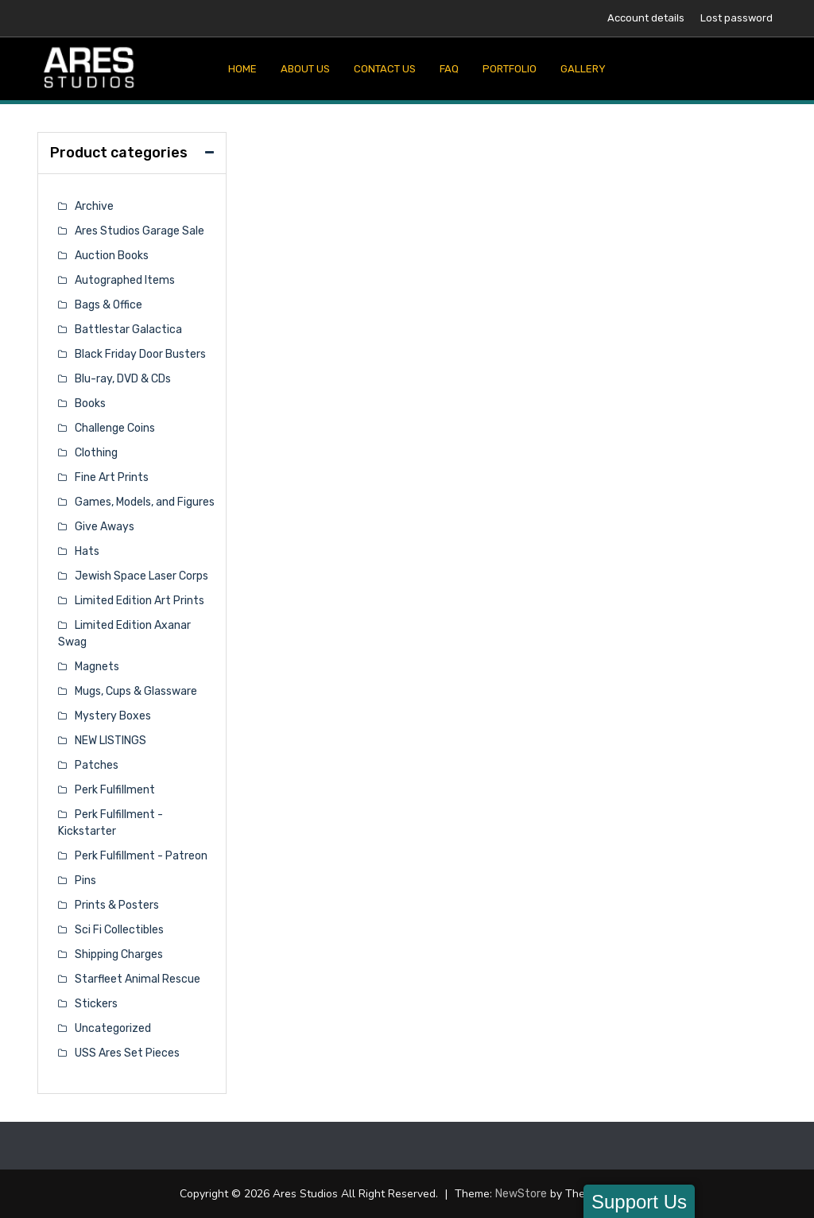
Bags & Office (108, 305)
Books (90, 403)
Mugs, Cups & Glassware (136, 691)
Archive (94, 206)
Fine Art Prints (112, 477)
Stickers (96, 1003)
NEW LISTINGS (110, 740)
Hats (87, 551)
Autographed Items (125, 280)
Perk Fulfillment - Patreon (141, 856)
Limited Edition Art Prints (139, 600)
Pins (85, 880)
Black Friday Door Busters (140, 354)
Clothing (96, 453)
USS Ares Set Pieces (127, 1053)
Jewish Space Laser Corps (141, 576)
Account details (645, 18)
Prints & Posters (117, 905)
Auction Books (112, 255)
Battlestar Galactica (128, 329)
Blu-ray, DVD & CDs (123, 379)
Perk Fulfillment (115, 790)
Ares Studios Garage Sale (139, 231)
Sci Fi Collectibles (119, 930)
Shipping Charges (119, 954)
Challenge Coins (115, 428)
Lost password (736, 18)
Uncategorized (113, 1028)
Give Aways (104, 526)
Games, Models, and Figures (145, 502)
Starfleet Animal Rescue (137, 979)
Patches (96, 765)
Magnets (97, 666)
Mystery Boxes (113, 716)
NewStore (521, 1194)
